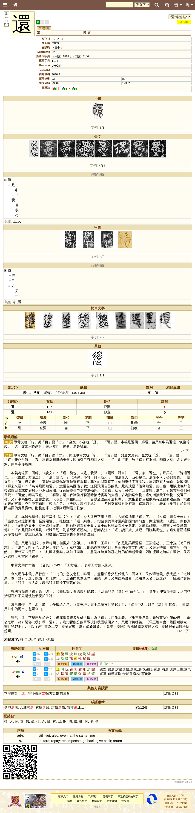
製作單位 (82, 800)
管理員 (97, 807)
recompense (71, 741)
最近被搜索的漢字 (128, 796)
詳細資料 (171, 693)
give (100, 741)
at (70, 735)
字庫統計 (93, 796)
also (55, 735)
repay (55, 741)
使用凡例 (78, 796)
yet (47, 735)
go (84, 741)
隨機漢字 (108, 796)
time (92, 735)
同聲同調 (91, 664)
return (117, 741)
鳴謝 (69, 800)
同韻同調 (77, 664)
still (41, 735)
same (83, 735)
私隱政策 (97, 800)
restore (44, 741)
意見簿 (125, 800)
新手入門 (63, 796)
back (91, 741)
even (64, 735)
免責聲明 (112, 800)
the (75, 735)
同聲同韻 (62, 664)
